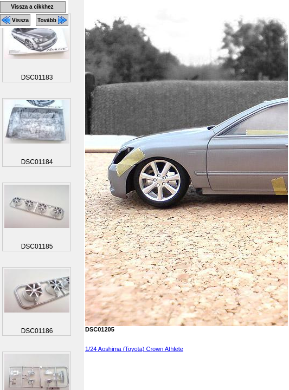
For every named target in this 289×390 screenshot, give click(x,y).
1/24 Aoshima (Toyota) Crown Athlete (134, 349)
